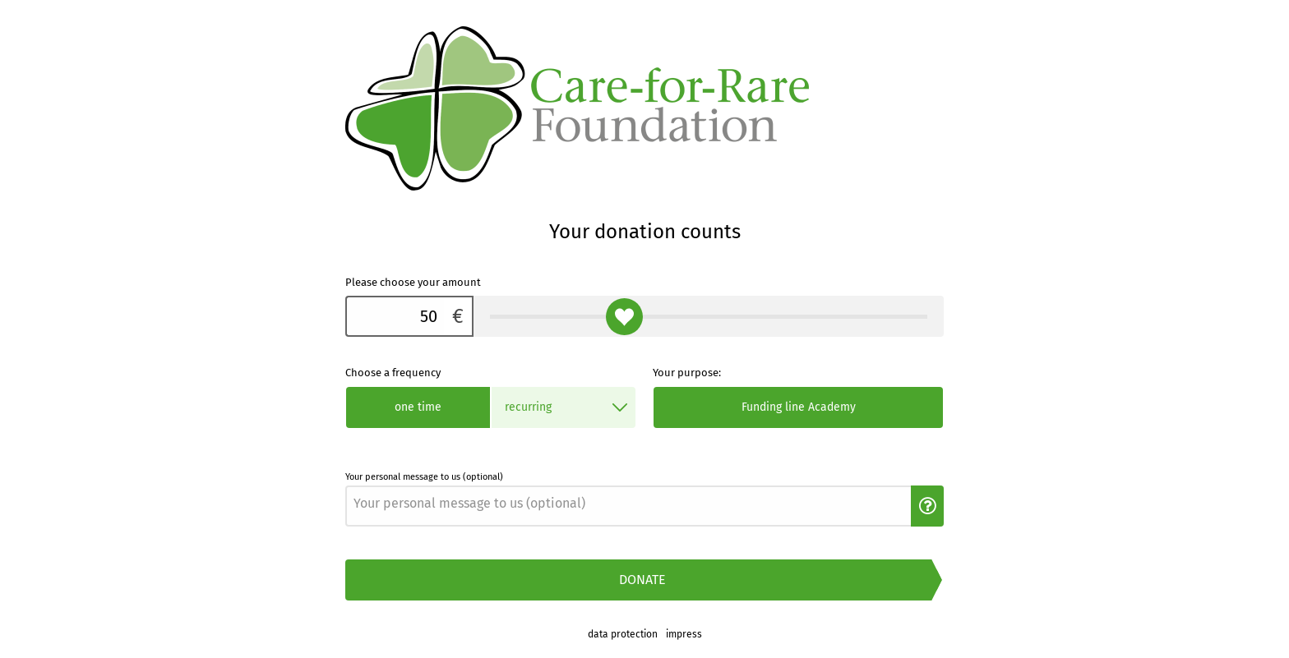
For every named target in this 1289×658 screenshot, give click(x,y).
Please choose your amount (413, 282)
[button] (927, 506)
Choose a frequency (393, 372)
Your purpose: (687, 372)
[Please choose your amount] (394, 316)
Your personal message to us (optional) (424, 477)
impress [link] (684, 634)
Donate (642, 579)
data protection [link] (623, 634)
